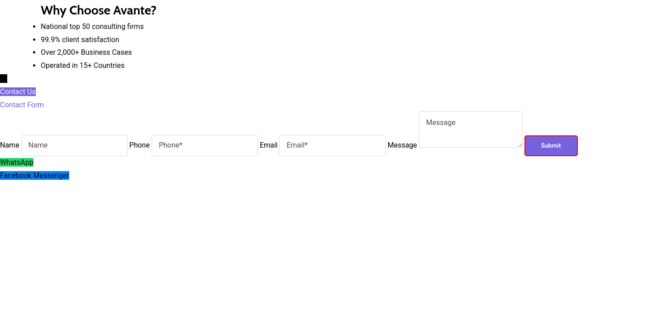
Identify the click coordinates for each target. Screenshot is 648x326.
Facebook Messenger (34, 175)
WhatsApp (16, 162)
